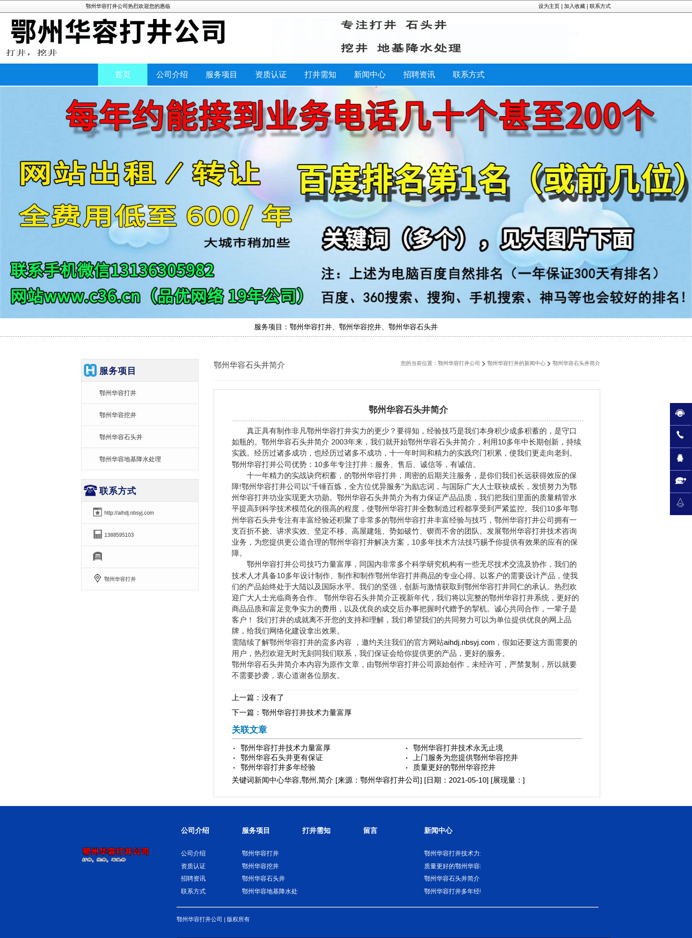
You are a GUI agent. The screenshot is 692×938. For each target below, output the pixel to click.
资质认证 (193, 866)
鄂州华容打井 (117, 392)
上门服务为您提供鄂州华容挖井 (465, 757)
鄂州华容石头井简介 (452, 878)
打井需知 (316, 830)
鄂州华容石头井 (121, 437)
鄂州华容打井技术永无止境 (458, 748)
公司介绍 (195, 830)
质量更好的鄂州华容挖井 (454, 767)
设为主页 (549, 6)
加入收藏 (574, 6)
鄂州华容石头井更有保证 (282, 757)
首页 (123, 74)
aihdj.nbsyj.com (469, 642)
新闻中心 (269, 780)
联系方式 (600, 6)
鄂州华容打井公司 (459, 363)
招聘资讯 (193, 878)
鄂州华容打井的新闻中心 (516, 363)
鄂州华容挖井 (117, 414)
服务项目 (256, 830)
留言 (370, 830)
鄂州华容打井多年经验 (278, 767)
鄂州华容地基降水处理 (130, 459)
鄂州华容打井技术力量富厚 (307, 712)
